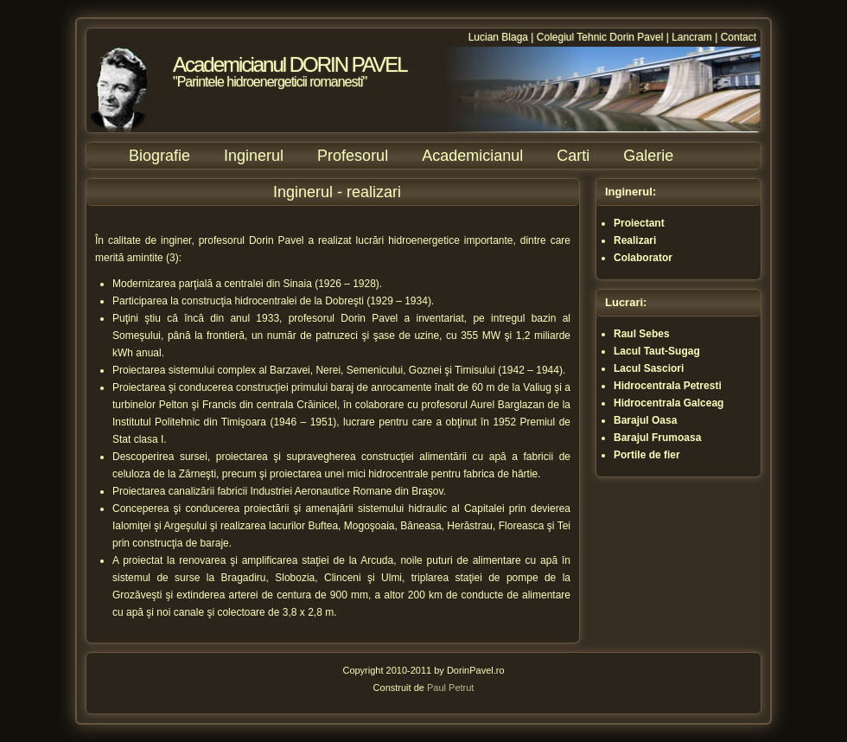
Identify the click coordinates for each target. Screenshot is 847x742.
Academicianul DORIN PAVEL (290, 64)
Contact (738, 37)
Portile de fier (647, 455)
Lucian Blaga (498, 37)
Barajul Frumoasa (657, 438)
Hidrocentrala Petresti (668, 386)
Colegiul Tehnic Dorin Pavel (600, 37)
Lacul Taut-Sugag (657, 351)
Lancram (692, 37)
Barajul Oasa (645, 420)
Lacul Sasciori (649, 368)
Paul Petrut (450, 687)
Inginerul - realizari (337, 192)
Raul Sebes (642, 334)
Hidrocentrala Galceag (668, 403)
